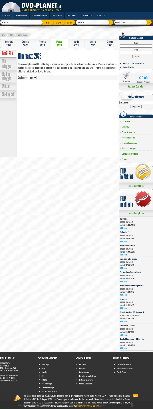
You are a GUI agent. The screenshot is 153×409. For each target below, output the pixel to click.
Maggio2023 (93, 43)
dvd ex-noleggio (21, 15)
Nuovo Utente (128, 67)
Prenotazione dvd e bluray (87, 376)
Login (43, 368)
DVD (43, 376)
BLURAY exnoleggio (48, 387)
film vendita (71, 15)
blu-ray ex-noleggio (39, 15)
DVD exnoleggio (47, 383)
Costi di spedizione (85, 383)
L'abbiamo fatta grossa (128, 258)
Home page (45, 364)
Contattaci (126, 126)
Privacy (125, 159)
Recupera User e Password (133, 63)
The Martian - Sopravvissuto (130, 272)
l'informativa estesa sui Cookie (88, 405)
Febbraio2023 (42, 43)
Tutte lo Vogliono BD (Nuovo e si (132, 312)
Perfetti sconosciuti (127, 245)
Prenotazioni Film (128, 137)
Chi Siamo (126, 121)
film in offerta (86, 15)
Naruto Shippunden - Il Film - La (132, 339)
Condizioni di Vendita (130, 153)
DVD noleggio (6, 63)
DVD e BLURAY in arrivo (49, 391)
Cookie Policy (121, 372)
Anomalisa (123, 218)
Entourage (123, 299)
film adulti (101, 15)
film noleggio (57, 15)
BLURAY (44, 379)
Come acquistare (84, 372)
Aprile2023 (76, 43)
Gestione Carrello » (136, 86)
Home (3, 34)
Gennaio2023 (25, 43)
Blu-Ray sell (8, 94)
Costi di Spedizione (129, 142)
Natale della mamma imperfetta (131, 285)
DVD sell (6, 86)
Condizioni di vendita (124, 364)
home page (6, 15)
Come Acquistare (128, 132)
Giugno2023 (110, 43)
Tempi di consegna (129, 148)
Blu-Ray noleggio (6, 76)
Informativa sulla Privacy (125, 368)
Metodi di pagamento (86, 379)
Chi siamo (82, 364)
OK (135, 395)
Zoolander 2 (124, 232)
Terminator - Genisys (127, 325)
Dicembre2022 (8, 43)
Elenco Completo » (136, 186)
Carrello (44, 372)
